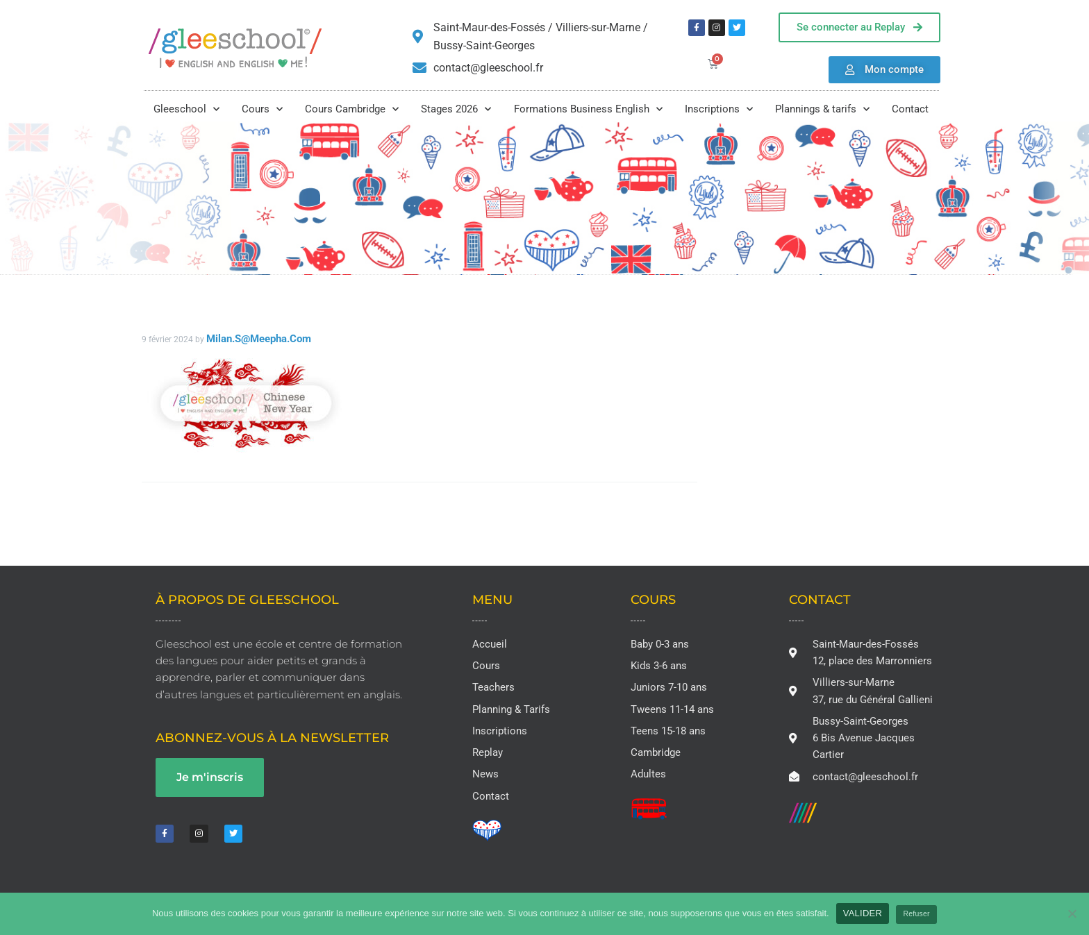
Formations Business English (588, 109)
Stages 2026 (456, 109)
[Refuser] (1072, 913)
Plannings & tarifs (822, 109)
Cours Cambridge (352, 109)
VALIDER (862, 913)
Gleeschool (186, 109)
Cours (262, 109)
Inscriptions (719, 109)
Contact (910, 109)
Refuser (917, 914)
